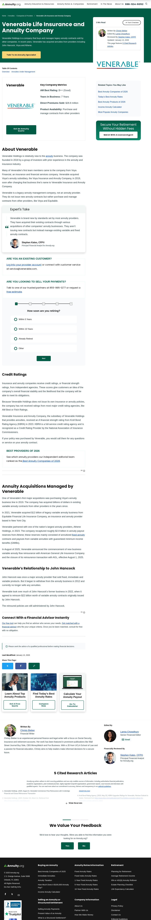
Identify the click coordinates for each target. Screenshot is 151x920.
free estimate (14, 292)
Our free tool (7, 624)
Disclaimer (115, 910)
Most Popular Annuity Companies (113, 113)
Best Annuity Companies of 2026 (113, 92)
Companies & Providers (25, 16)
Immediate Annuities (46, 875)
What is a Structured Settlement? (52, 917)
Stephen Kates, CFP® (127, 37)
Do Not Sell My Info (12, 886)
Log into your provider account (23, 265)
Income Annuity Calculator (110, 107)
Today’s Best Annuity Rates (110, 97)
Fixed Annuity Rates (83, 871)
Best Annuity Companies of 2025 (52, 871)
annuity (49, 156)
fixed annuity (78, 535)
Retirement (92, 4)
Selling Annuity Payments (48, 908)
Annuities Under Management (23, 72)
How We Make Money (84, 914)
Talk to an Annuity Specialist (21, 55)
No (84, 845)
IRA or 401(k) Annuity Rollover (124, 880)
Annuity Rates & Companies (70, 4)
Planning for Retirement (121, 871)
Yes (67, 845)
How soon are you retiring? (43, 311)
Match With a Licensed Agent (118, 135)
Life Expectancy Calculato (122, 888)
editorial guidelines (104, 786)
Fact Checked (132, 23)
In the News (106, 4)
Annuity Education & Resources (39, 4)
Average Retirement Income (123, 875)
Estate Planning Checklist (122, 884)
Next (43, 359)
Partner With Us (81, 910)
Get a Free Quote (15, 704)
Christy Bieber (121, 31)
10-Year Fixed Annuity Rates (87, 888)
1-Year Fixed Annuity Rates (86, 880)
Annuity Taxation (45, 880)
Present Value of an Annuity (49, 913)
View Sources (74, 802)
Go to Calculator (72, 704)
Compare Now (44, 704)
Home (4, 16)
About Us (119, 4)
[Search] (146, 4)
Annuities (11, 16)
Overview (5, 72)
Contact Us (116, 914)
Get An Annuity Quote (21, 130)
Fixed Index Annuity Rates (86, 875)
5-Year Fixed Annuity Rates (86, 884)
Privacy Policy (117, 905)
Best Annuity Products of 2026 (111, 102)
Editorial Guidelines (119, 918)
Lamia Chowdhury (123, 34)
